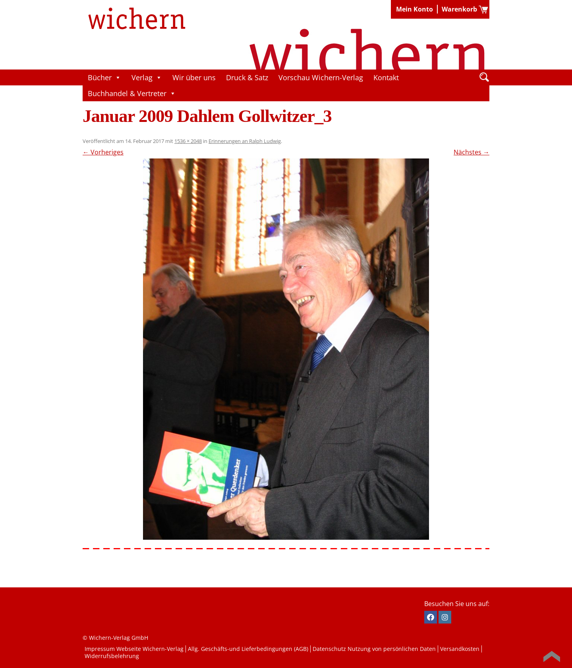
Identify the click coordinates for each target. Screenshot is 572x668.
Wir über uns (194, 77)
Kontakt (386, 77)
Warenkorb (459, 9)
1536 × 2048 (188, 141)
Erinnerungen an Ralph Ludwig (245, 141)
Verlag (146, 77)
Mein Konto (414, 9)
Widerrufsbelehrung (112, 656)
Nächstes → (471, 152)
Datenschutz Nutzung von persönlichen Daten (374, 649)
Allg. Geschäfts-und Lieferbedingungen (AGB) (248, 649)
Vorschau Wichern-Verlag (320, 77)
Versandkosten (459, 649)
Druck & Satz (247, 77)
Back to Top (551, 656)
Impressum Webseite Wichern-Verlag (134, 649)
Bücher (104, 77)
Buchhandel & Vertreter (132, 93)
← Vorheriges (103, 152)
